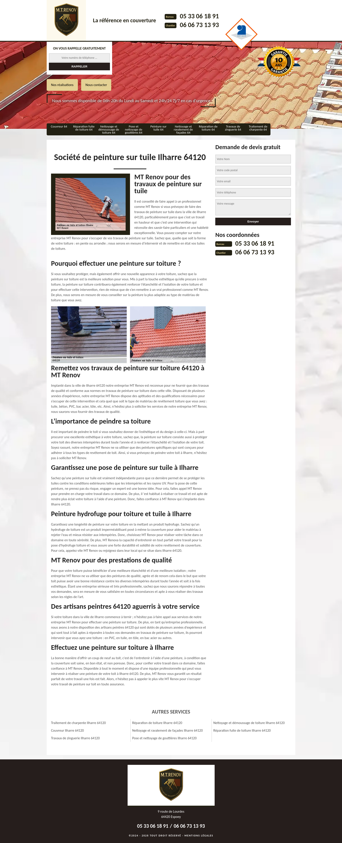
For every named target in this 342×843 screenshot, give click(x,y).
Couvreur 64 (59, 126)
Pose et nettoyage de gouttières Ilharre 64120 (164, 738)
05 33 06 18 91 (199, 16)
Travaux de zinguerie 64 (233, 127)
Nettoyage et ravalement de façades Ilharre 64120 (167, 730)
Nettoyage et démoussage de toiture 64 (108, 129)
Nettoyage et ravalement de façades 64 (183, 129)
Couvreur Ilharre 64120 (67, 730)
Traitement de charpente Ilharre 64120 (78, 723)
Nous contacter (96, 85)
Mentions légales (199, 835)
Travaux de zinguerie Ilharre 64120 (75, 738)
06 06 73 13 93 (199, 25)
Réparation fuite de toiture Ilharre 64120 (242, 730)
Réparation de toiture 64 (208, 127)
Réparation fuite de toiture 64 (83, 127)
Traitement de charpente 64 (258, 127)
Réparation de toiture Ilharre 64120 (157, 723)
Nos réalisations (62, 85)
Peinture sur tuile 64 (158, 127)
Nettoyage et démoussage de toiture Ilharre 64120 (249, 723)
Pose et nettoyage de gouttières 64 (133, 129)
